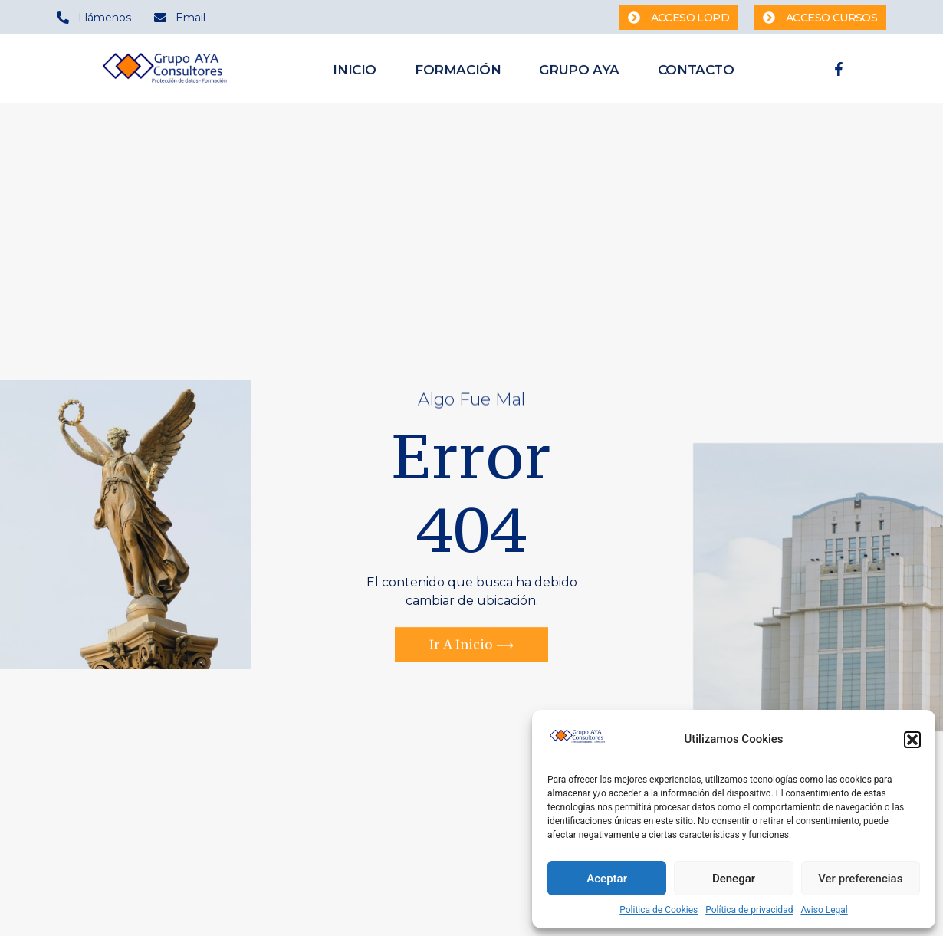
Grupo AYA (579, 70)
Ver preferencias (860, 878)
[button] (912, 739)
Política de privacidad (749, 910)
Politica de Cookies (658, 910)
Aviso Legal (823, 910)
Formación (458, 70)
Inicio (354, 70)
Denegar (733, 878)
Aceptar (606, 878)
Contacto (696, 70)
